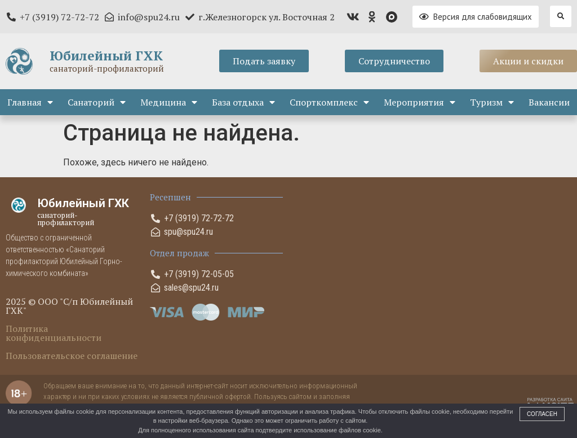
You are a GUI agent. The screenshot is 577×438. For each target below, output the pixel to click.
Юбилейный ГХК (106, 55)
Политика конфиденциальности (53, 333)
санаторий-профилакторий (107, 68)
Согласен (542, 414)
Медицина (168, 102)
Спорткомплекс (329, 102)
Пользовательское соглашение (71, 355)
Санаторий (97, 102)
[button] (560, 16)
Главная (30, 102)
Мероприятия (419, 102)
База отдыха (243, 102)
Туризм (492, 102)
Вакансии (549, 102)
